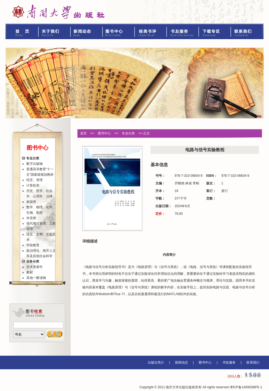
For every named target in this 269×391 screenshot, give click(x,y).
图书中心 (119, 31)
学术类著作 (34, 267)
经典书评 (151, 31)
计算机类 (32, 185)
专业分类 (32, 158)
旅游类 (31, 202)
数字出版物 (34, 164)
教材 (29, 272)
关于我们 (55, 31)
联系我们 (247, 31)
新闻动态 (87, 31)
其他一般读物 (36, 278)
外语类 (31, 218)
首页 (22, 31)
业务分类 (32, 261)
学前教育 (32, 245)
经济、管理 (34, 180)
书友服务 (183, 31)
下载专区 (215, 31)
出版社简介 (156, 362)
